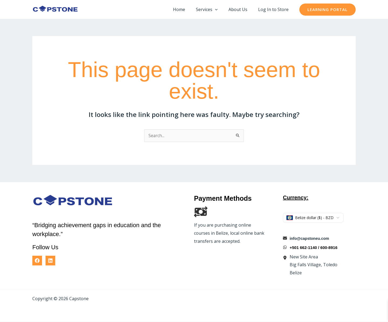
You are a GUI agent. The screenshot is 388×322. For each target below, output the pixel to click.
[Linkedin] (50, 261)
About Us (241, 9)
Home (187, 9)
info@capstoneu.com (310, 238)
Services (212, 9)
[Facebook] (37, 261)
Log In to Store (274, 9)
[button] (327, 10)
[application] (220, 9)
